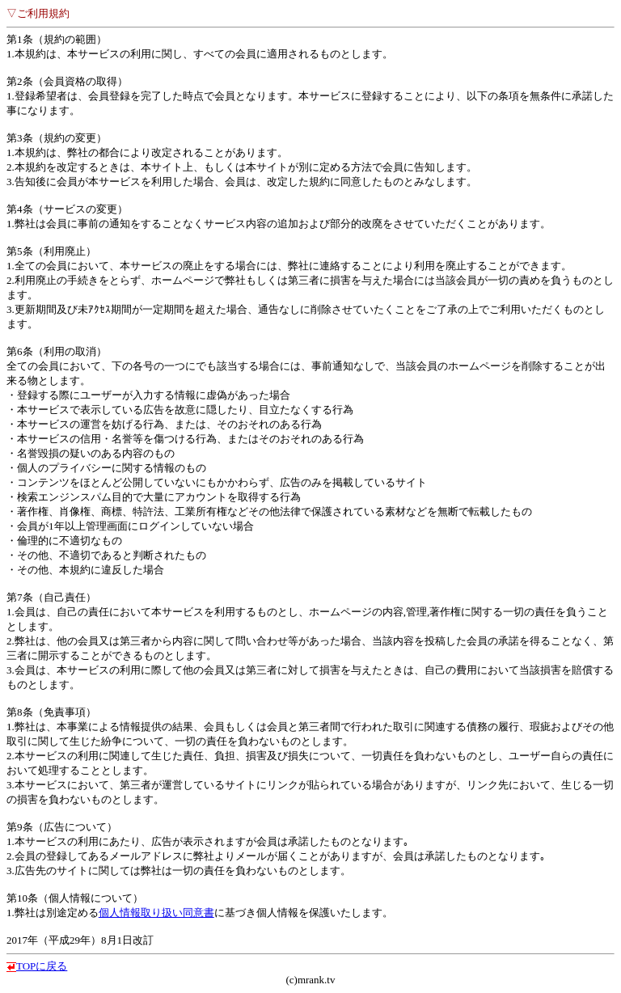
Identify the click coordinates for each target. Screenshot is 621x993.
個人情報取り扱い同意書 (156, 912)
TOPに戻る (41, 966)
